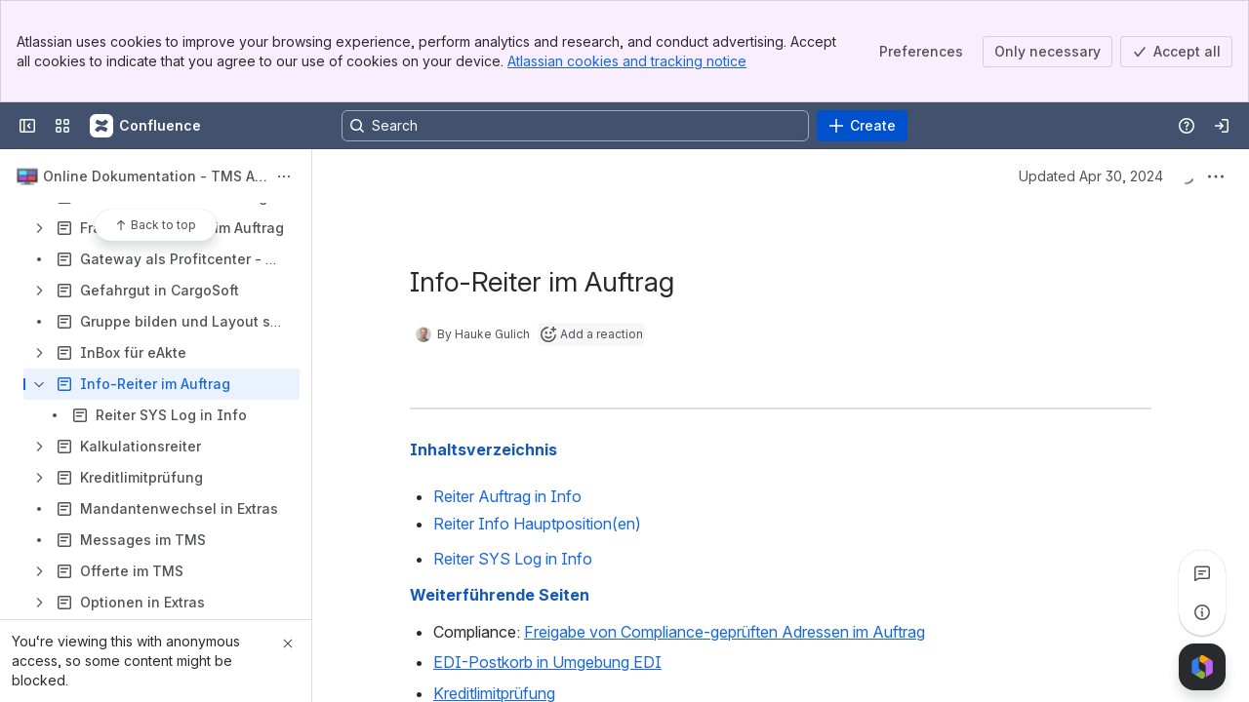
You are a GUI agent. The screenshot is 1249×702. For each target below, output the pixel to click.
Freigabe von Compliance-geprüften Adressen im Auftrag (724, 632)
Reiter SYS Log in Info (512, 558)
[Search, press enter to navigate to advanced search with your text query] (575, 125)
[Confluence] (146, 125)
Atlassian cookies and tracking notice (626, 61)
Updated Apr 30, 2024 (1091, 176)
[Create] (862, 125)
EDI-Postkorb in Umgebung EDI (547, 662)
